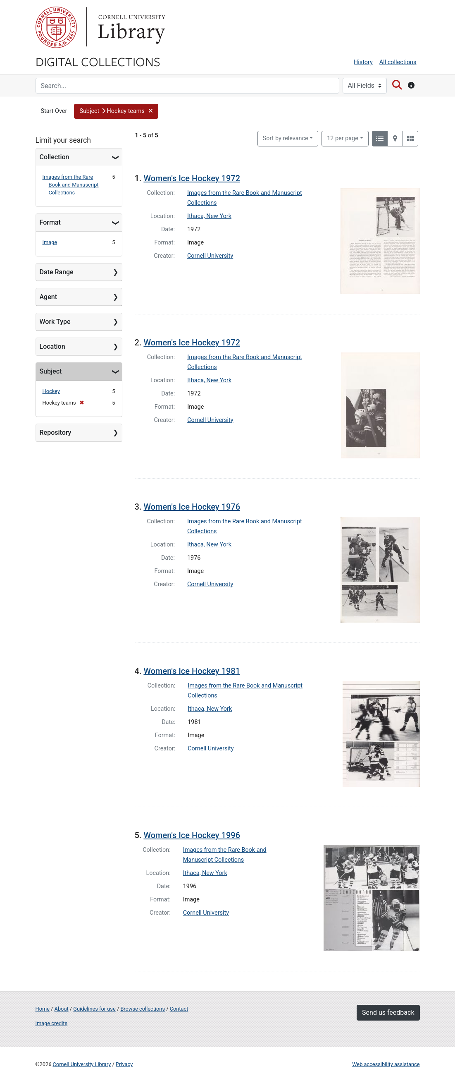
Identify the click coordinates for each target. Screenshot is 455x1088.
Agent (48, 297)
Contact (179, 1009)
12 (342, 138)
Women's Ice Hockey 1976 (191, 507)
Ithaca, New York (209, 216)
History (363, 62)
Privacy (124, 1064)
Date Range (57, 272)
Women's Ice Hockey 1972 (191, 178)
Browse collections (142, 1009)
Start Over (54, 111)
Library (131, 27)
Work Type (55, 322)
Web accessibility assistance (385, 1064)
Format (50, 222)
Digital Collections (98, 61)
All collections (398, 62)
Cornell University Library (82, 1064)
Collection (54, 157)
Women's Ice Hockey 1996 (191, 835)
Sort (285, 138)
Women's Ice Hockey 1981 (191, 671)
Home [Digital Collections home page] (43, 1009)
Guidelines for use (94, 1009)
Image (50, 242)
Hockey (51, 391)
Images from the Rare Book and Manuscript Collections (71, 185)
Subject (51, 371)
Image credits (52, 1023)
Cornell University (56, 27)
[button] (116, 111)
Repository (55, 432)
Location (52, 346)
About (62, 1009)
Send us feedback (388, 1012)
